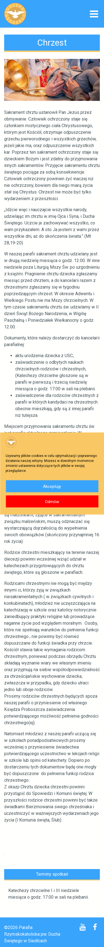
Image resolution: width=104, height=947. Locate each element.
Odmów (52, 501)
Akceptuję (52, 486)
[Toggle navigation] (94, 14)
